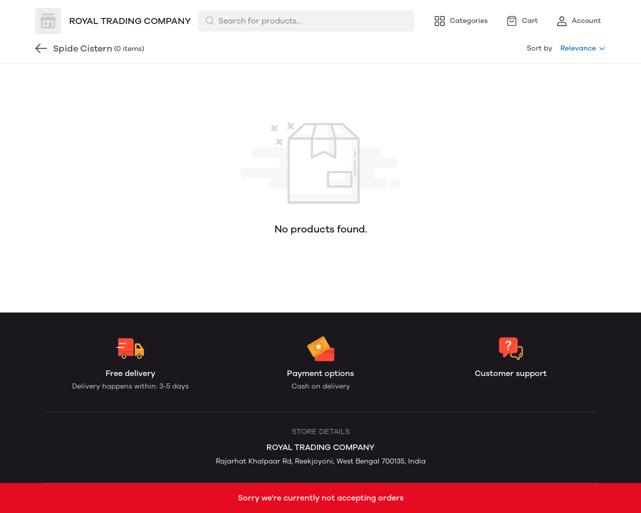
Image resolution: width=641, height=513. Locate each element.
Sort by (539, 48)
